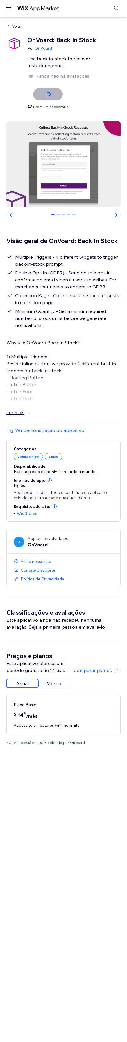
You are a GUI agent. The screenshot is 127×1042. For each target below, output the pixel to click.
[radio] (22, 683)
